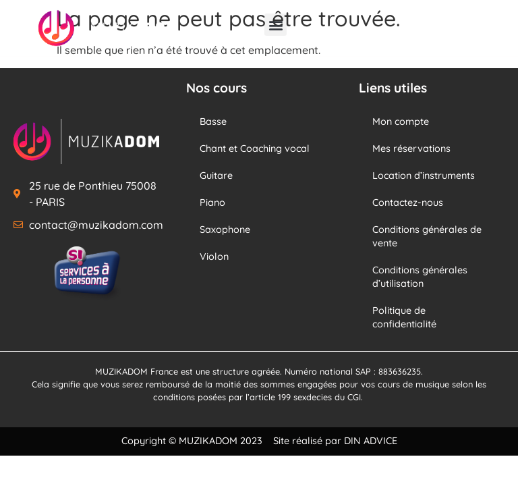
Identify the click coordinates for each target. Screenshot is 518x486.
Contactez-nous (407, 202)
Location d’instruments (423, 175)
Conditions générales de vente (427, 236)
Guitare (216, 175)
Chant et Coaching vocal (255, 148)
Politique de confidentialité (404, 317)
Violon (214, 256)
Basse (213, 121)
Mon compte (400, 121)
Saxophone (225, 229)
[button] (275, 25)
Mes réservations (411, 148)
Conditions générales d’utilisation (419, 277)
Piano (212, 202)
